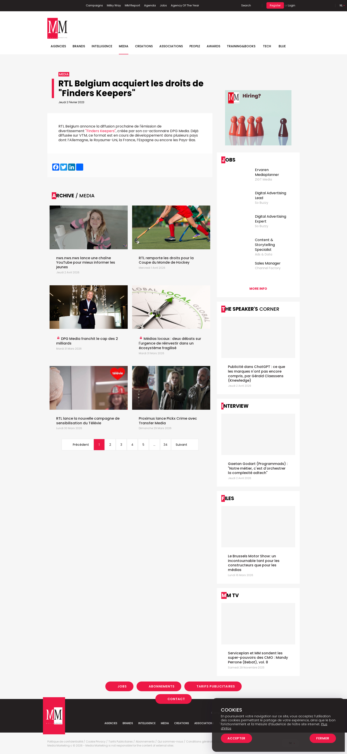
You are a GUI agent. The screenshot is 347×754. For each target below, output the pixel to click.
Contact (176, 699)
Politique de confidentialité (65, 741)
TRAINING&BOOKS (241, 46)
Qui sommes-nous (170, 741)
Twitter (64, 5)
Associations (171, 46)
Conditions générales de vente (206, 741)
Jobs (163, 5)
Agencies (58, 46)
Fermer (322, 738)
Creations (144, 46)
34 (166, 444)
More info (258, 288)
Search (246, 5)
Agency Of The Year (185, 5)
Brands (79, 46)
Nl (341, 5)
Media (123, 46)
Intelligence (102, 46)
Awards (213, 46)
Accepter (236, 738)
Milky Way (114, 5)
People (194, 46)
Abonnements (162, 686)
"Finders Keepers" (100, 130)
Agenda (150, 5)
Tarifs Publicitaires (216, 686)
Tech (267, 46)
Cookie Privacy (96, 741)
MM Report (132, 5)
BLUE (282, 46)
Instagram (71, 5)
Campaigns (94, 5)
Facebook (50, 5)
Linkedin (57, 5)
